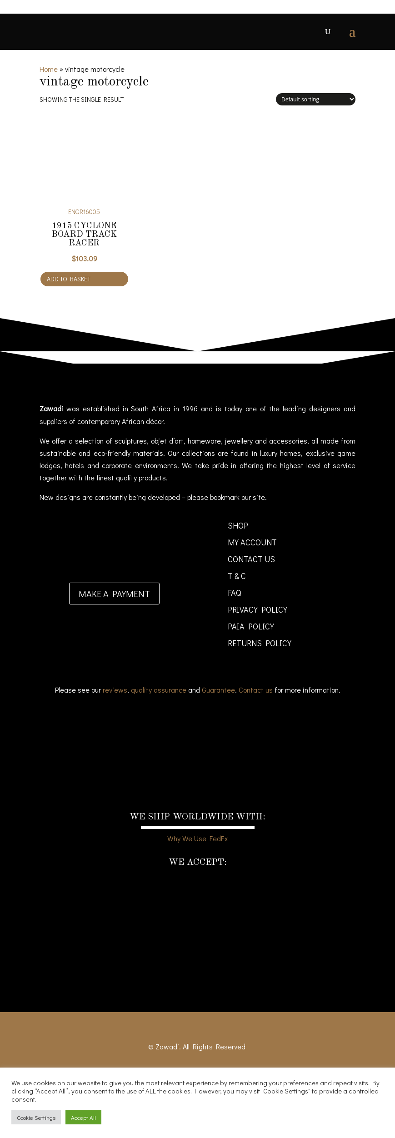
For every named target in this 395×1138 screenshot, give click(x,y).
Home (49, 69)
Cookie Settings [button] (36, 1117)
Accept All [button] (83, 1117)
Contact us (256, 689)
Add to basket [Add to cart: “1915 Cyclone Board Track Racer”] (68, 279)
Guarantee (218, 689)
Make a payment (114, 593)
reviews (115, 689)
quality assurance (158, 689)
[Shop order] (315, 99)
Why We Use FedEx (197, 838)
